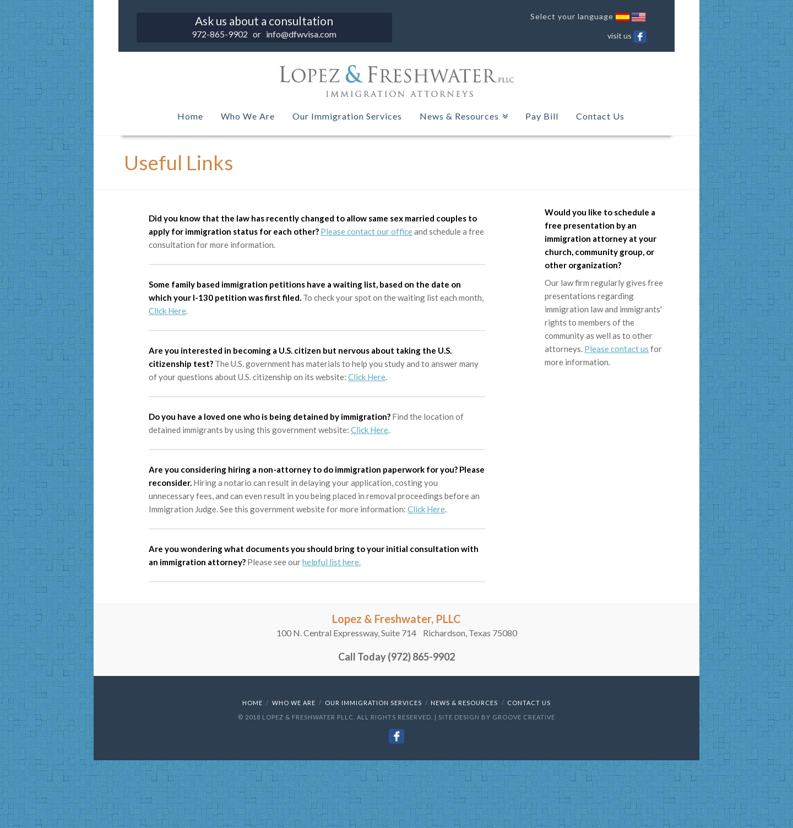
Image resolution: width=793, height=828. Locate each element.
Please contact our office (366, 231)
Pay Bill (541, 116)
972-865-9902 (220, 34)
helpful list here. (331, 562)
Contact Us (600, 116)
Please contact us (616, 349)
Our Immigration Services (347, 116)
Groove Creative (523, 717)
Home (190, 116)
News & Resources (462, 113)
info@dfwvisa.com (301, 34)
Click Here (167, 311)
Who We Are (248, 116)
